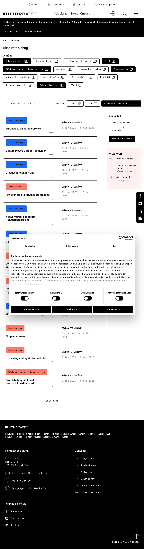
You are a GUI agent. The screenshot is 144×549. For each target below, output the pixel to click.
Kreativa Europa (47, 61)
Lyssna (34, 4)
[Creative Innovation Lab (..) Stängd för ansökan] (50, 170)
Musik (110, 61)
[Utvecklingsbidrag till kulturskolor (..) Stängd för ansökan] (50, 355)
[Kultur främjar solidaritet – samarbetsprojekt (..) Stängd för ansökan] (50, 215)
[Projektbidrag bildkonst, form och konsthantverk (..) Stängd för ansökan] (50, 378)
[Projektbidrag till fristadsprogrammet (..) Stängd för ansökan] (50, 192)
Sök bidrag (60, 13)
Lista (92, 103)
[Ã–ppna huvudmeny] (136, 13)
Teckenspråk (56, 4)
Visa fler (52, 401)
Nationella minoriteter (20, 77)
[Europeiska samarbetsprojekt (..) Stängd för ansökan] (50, 125)
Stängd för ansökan (122, 138)
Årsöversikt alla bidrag (121, 103)
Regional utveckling (18, 85)
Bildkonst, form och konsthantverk (27, 69)
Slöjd (76, 85)
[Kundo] (140, 219)
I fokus (74, 13)
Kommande (116, 130)
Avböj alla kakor (31, 309)
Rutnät (75, 103)
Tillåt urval (72, 309)
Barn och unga (123, 69)
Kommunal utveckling (93, 69)
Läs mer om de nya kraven (25, 31)
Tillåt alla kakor (113, 309)
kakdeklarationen (61, 277)
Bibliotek (107, 77)
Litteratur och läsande (82, 61)
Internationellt (17, 61)
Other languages (105, 4)
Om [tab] (114, 246)
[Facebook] (140, 196)
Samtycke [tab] (30, 246)
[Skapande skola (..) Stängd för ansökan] (50, 333)
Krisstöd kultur (53, 77)
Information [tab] (72, 246)
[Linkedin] (140, 211)
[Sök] (125, 13)
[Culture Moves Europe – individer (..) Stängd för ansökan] (50, 148)
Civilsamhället (82, 77)
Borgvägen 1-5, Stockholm (29, 488)
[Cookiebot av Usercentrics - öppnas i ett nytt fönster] (121, 238)
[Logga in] (112, 13)
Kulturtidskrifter (51, 85)
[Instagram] (140, 203)
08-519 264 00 (21, 480)
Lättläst (79, 4)
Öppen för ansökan (121, 122)
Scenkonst (64, 69)
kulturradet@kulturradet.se (30, 473)
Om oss (85, 13)
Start (5, 40)
